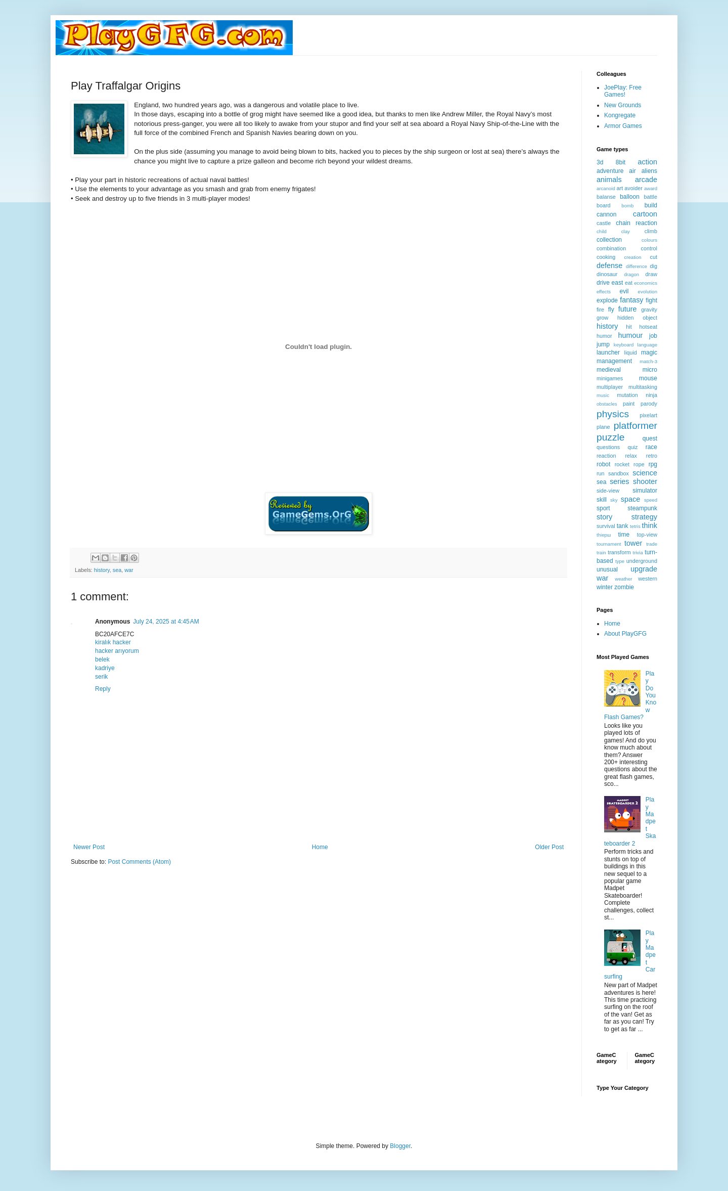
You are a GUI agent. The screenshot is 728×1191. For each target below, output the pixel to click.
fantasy (631, 300)
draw (651, 274)
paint (628, 404)
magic (649, 352)
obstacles (607, 404)
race (651, 447)
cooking (606, 257)
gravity (649, 309)
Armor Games (623, 125)
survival (606, 526)
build (651, 205)
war (128, 570)
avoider (633, 188)
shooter (645, 481)
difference (636, 266)
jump (603, 344)
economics (645, 283)
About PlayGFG (625, 633)
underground (641, 561)
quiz (633, 447)
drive (603, 282)
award (650, 188)
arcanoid (606, 188)
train (601, 552)
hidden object (637, 318)
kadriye (105, 668)
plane (603, 427)
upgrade (643, 569)
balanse (606, 197)
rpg (653, 464)
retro (651, 456)
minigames (610, 378)
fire (600, 309)
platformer (635, 425)
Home (320, 847)
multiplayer (610, 387)
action (647, 162)
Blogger (400, 1146)
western (647, 579)
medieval (609, 369)
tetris (635, 526)
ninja (651, 395)
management (614, 361)
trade (651, 544)
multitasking (642, 387)
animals (609, 179)
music (603, 395)
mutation (627, 395)
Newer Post (89, 847)
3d (600, 162)
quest (650, 438)
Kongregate (619, 115)
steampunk (642, 508)
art (620, 188)
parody (649, 404)
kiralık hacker (113, 642)
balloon (630, 196)
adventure (610, 170)
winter (605, 587)
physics (613, 414)
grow (602, 318)
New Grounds (622, 105)
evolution (647, 291)
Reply (103, 688)
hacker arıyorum (117, 650)
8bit (620, 162)
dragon (631, 274)
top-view (647, 535)
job (653, 335)
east (617, 282)
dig (653, 266)
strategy (644, 517)
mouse (648, 378)
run (601, 473)
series (619, 481)
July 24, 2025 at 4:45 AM (166, 621)
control (649, 248)
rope (639, 464)
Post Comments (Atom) (139, 861)
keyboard (623, 344)
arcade (646, 179)
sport (603, 508)
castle (604, 223)
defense (609, 265)
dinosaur (607, 274)
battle (650, 197)
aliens (649, 170)
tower (633, 543)
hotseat (648, 327)
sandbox (618, 473)
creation (633, 257)
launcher (608, 352)
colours (649, 240)
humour (630, 335)
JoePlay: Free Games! (623, 91)
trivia (638, 552)
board (604, 205)
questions (608, 447)
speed (650, 500)
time (623, 534)
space (630, 499)
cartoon (645, 214)
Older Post (549, 847)
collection (609, 239)
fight (651, 300)
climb (651, 231)
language (647, 344)
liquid (630, 352)
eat (628, 283)
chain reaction (636, 223)
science (644, 473)
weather (623, 579)
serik (101, 676)
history (102, 570)
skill (602, 499)
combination (611, 248)
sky (613, 500)
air (632, 170)
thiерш (604, 535)
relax (630, 456)
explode (607, 300)
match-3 (648, 361)
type (619, 561)
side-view (608, 491)
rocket (622, 464)
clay (625, 231)
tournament (609, 544)
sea (117, 570)
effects (604, 291)
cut (653, 257)
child (602, 231)
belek (102, 659)
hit (628, 327)
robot (603, 464)
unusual (607, 569)
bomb (627, 205)
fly (611, 309)
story (604, 517)
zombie (624, 587)
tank (622, 526)
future (627, 309)
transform (619, 552)
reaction (606, 456)
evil (624, 291)
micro (650, 369)
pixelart (648, 415)
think (649, 525)
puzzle (610, 437)
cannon (606, 214)
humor (604, 336)
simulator (644, 490)
